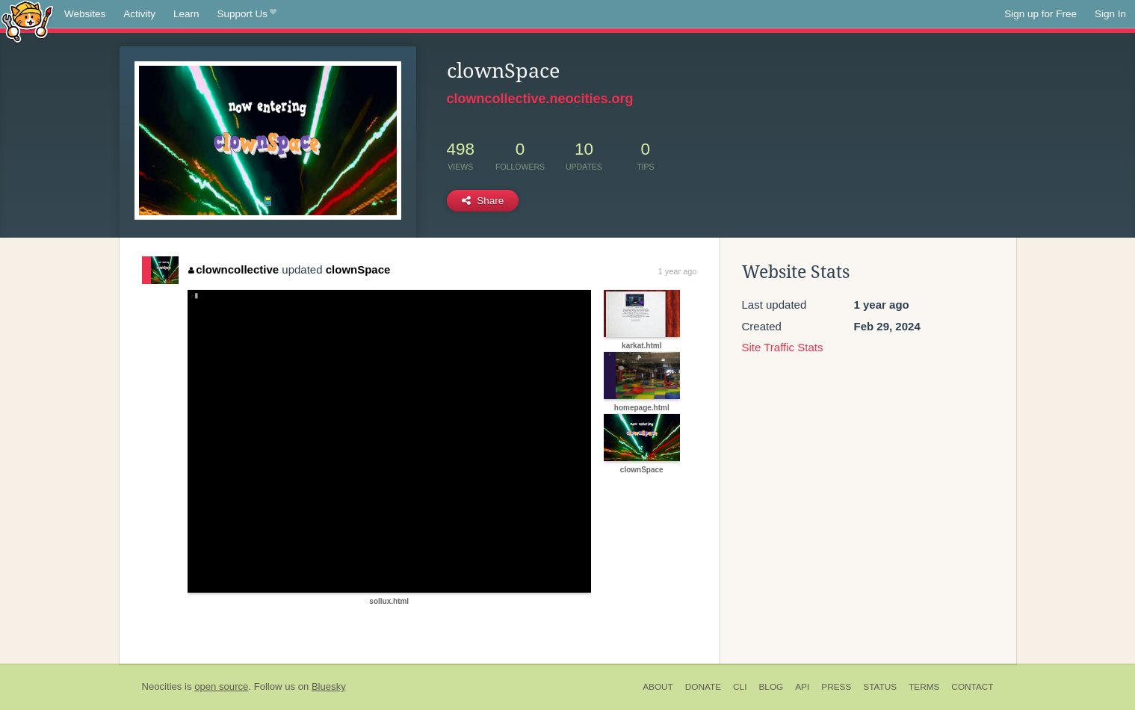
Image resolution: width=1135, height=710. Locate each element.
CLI (739, 687)
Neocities (162, 686)
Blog (770, 687)
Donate (703, 687)
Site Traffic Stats (782, 347)
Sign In (1110, 13)
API (802, 687)
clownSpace (358, 269)
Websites (84, 13)
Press (836, 687)
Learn (186, 13)
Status (880, 687)
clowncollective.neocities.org (540, 98)
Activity (139, 13)
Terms (924, 687)
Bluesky (329, 686)
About (658, 687)
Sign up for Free (1040, 13)
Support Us (246, 14)
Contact (972, 687)
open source (221, 686)
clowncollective (233, 269)
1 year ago (677, 271)
